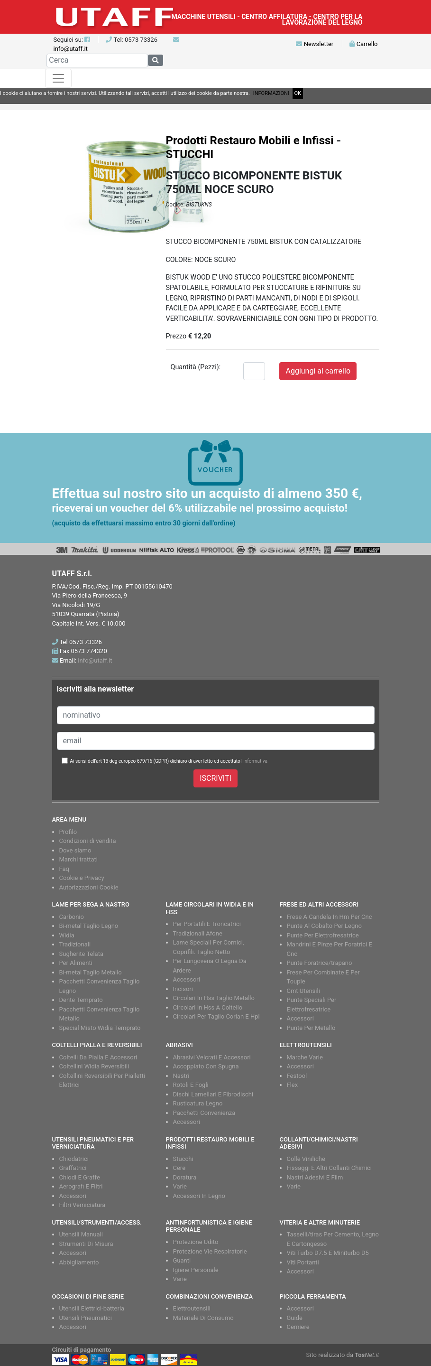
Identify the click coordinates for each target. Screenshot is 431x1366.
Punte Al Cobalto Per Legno (324, 925)
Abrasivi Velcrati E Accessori (212, 1057)
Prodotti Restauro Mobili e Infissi (250, 140)
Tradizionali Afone (197, 933)
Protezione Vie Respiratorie (210, 1251)
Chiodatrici (74, 1158)
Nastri (181, 1075)
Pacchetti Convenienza (204, 1112)
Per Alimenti (75, 962)
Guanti (182, 1260)
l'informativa (254, 761)
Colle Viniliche (306, 1158)
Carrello (363, 43)
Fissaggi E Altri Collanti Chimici (329, 1167)
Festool (297, 1075)
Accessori (186, 979)
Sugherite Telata (81, 953)
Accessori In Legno (199, 1195)
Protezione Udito (196, 1241)
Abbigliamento (79, 1262)
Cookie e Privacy (81, 877)
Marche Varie (305, 1057)
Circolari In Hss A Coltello (208, 1007)
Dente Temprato (81, 999)
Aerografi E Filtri (81, 1186)
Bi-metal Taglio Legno (89, 925)
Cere (179, 1167)
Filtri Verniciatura (82, 1204)
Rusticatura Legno (198, 1103)
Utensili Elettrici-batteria (92, 1308)
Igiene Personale (196, 1269)
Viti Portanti (303, 1262)
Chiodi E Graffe (79, 1177)
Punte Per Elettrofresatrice (323, 935)
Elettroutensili (192, 1308)
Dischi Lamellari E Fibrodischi (213, 1094)
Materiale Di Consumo (203, 1317)
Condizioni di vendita (87, 840)
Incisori (183, 988)
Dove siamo (75, 850)
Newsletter (314, 43)
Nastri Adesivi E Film (315, 1177)
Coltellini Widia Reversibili (94, 1066)
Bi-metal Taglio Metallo (90, 972)
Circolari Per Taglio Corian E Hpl (216, 1016)
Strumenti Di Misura (86, 1243)
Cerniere (298, 1326)
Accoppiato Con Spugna (206, 1066)
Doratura (185, 1177)
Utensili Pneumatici (85, 1317)
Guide (295, 1317)
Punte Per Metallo (311, 1027)
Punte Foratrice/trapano (319, 962)
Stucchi (183, 1158)
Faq (64, 868)
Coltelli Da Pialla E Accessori (98, 1057)
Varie (180, 1186)
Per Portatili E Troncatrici (207, 923)
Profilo (68, 831)
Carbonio (71, 916)
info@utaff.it (71, 48)
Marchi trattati (78, 859)
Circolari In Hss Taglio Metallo (214, 997)
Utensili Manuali (81, 1234)
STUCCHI (190, 154)
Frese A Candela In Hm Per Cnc (329, 916)
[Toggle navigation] (58, 78)
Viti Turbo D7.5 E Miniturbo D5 (328, 1252)
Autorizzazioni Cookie (89, 887)
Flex (292, 1084)
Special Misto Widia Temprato (100, 1027)
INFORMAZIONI (271, 93)
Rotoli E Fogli (191, 1084)
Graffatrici (73, 1167)
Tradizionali (75, 944)
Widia (66, 935)
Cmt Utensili (303, 990)
